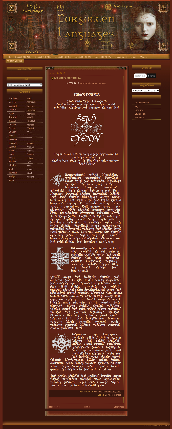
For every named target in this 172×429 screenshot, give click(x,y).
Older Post (119, 407)
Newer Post (54, 407)
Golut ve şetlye (142, 103)
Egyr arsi (139, 110)
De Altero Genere (113, 395)
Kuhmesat (139, 117)
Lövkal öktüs (140, 114)
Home (87, 407)
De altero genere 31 (67, 77)
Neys (137, 106)
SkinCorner (164, 425)
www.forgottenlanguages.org (92, 83)
